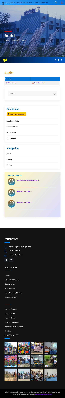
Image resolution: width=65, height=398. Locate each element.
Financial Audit (12, 127)
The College (15, 40)
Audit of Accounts (11, 83)
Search (7, 275)
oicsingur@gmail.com (16, 255)
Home (7, 40)
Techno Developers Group (43, 394)
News (9, 154)
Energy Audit (11, 138)
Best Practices (10, 289)
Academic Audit (13, 121)
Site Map (8, 331)
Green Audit (11, 132)
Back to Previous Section (16, 114)
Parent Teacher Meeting (13, 293)
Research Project (11, 297)
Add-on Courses (11, 309)
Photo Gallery (10, 314)
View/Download (39, 83)
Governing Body (10, 284)
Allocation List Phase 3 (24, 191)
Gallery (9, 160)
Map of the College (12, 322)
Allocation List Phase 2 (24, 202)
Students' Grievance (12, 280)
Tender (9, 165)
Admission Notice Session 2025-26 (28, 180)
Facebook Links (10, 318)
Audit (23, 40)
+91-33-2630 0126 (14, 251)
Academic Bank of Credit (14, 327)
